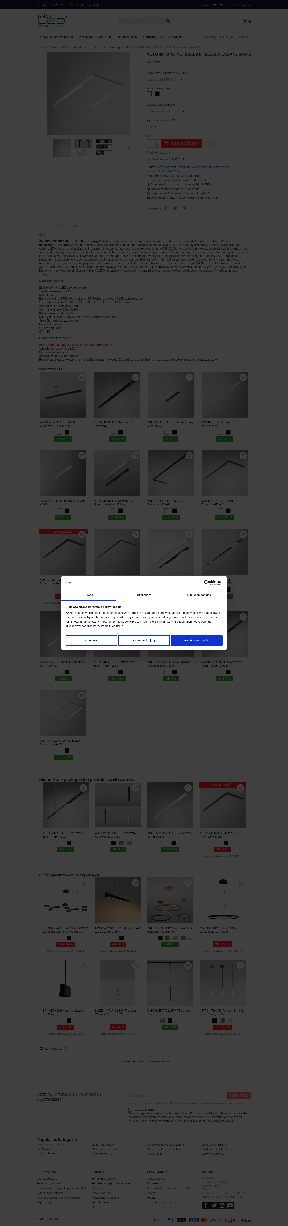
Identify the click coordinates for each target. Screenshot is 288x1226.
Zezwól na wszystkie (196, 640)
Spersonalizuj (144, 640)
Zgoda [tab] (89, 594)
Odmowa (91, 640)
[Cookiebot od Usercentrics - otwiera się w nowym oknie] (206, 583)
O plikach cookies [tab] (199, 594)
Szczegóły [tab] (144, 594)
